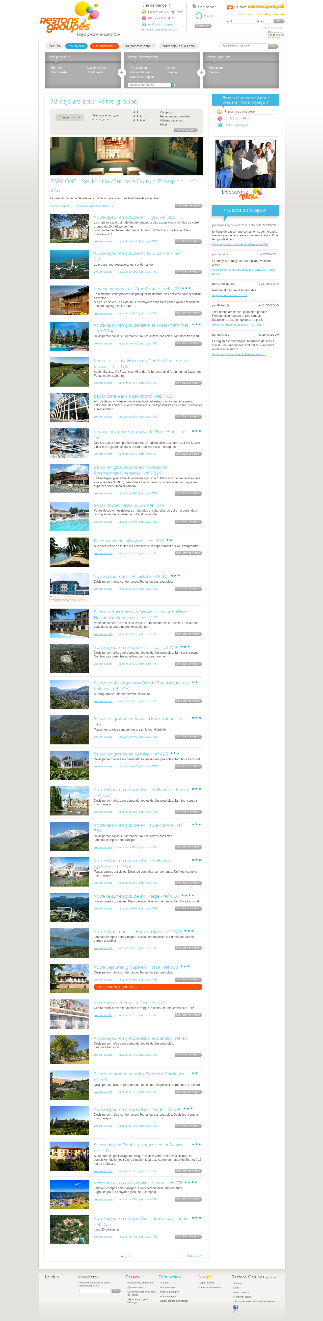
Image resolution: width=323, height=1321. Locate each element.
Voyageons (97, 32)
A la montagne (140, 72)
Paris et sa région (142, 77)
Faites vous (240, 111)
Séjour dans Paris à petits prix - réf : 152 (133, 396)
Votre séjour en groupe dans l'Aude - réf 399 (137, 1109)
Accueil (54, 46)
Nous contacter (241, 1292)
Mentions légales (242, 1296)
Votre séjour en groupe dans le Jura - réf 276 (138, 1183)
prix (77, 117)
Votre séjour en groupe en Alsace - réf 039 (136, 647)
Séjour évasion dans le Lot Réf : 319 (129, 505)
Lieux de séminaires (210, 1287)
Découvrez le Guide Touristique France (254, 1301)
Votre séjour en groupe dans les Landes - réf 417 (141, 1038)
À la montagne (168, 1296)
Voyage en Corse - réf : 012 (229, 295)
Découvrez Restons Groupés (245, 170)
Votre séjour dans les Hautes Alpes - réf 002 (138, 932)
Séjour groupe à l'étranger (174, 1300)
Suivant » (194, 1255)
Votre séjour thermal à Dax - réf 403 (130, 1003)
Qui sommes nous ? (138, 46)
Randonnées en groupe (140, 1282)
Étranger (171, 72)
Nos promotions (104, 46)
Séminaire (216, 68)
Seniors (214, 72)
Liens (236, 1287)
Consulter (202, 25)
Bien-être (57, 68)
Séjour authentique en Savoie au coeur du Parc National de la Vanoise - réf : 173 (140, 615)
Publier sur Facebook (235, 1309)
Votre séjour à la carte (178, 46)
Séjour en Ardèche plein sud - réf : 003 (236, 324)
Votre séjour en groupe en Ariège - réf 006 (136, 896)
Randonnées (95, 72)
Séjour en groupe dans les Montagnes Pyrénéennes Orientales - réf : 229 (130, 470)
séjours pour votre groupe (99, 101)
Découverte (59, 72)
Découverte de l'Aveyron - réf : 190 (129, 541)
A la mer (171, 68)
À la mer (164, 1282)
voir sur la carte (59, 205)
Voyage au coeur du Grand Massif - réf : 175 (137, 289)
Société (237, 1283)
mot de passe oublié (272, 27)
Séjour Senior (206, 1282)
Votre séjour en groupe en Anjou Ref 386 (134, 217)
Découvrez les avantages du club (262, 14)
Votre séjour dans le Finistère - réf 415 (131, 576)
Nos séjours (76, 46)
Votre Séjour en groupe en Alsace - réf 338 (136, 967)
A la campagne (140, 68)
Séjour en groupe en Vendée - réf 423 (131, 754)
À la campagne (168, 1287)
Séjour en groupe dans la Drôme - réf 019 (238, 354)
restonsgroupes (236, 125)
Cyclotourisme (96, 68)
